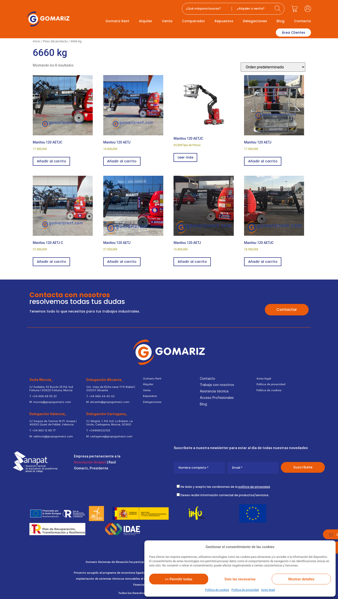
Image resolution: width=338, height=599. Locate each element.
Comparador (193, 21)
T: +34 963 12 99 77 (42, 429)
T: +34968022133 (97, 429)
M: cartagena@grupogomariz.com (108, 434)
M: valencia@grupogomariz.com (50, 434)
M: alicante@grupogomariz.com (106, 401)
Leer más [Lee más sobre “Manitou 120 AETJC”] (186, 156)
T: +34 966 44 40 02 (99, 395)
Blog (280, 21)
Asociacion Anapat (90, 460)
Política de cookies (217, 590)
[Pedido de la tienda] (273, 66)
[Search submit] (278, 8)
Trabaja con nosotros (217, 385)
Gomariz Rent (117, 21)
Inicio (36, 40)
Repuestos (224, 21)
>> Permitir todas (178, 579)
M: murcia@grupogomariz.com (49, 401)
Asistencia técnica (214, 391)
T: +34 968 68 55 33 (42, 395)
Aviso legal (268, 590)
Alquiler (145, 21)
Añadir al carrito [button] (52, 160)
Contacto (302, 21)
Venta (167, 21)
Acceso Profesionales (217, 398)
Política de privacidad (245, 590)
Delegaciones (255, 21)
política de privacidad (254, 485)
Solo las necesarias (240, 579)
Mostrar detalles (301, 579)
